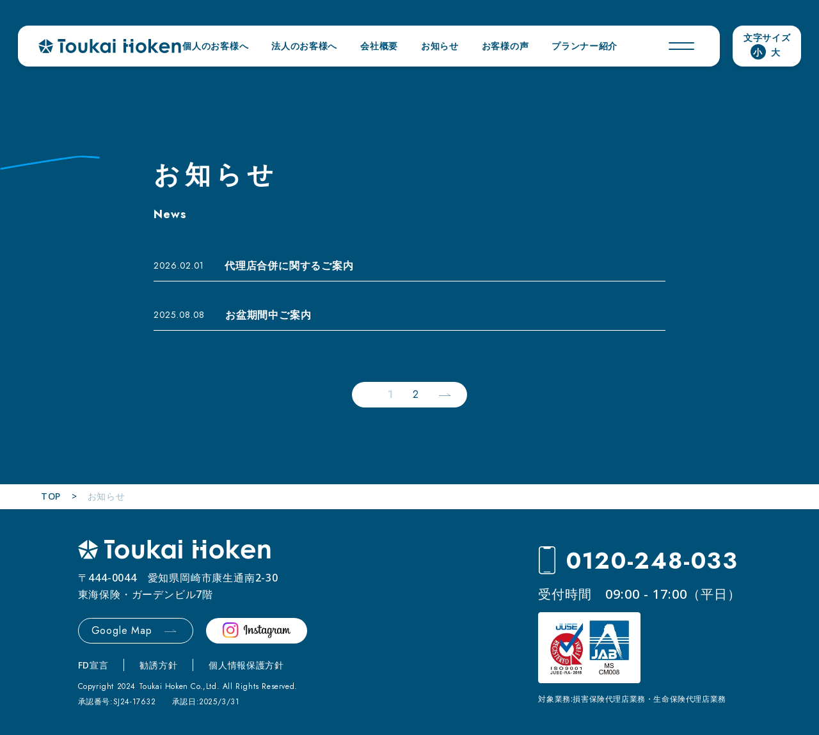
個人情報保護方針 (246, 665)
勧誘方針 (158, 665)
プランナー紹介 (584, 46)
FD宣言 (93, 665)
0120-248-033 (652, 561)
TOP (51, 496)
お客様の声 (505, 46)
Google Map (121, 630)
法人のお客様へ (304, 46)
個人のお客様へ (215, 46)
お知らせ (440, 46)
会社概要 (379, 46)
